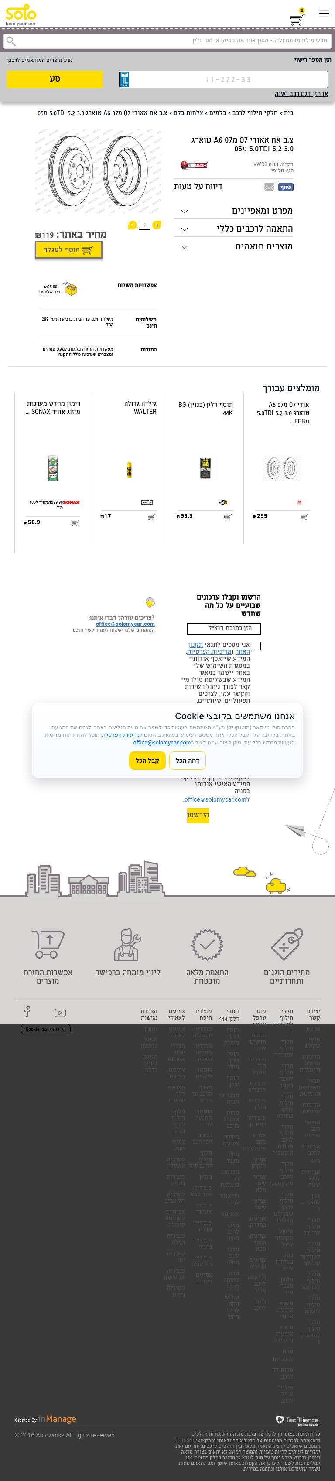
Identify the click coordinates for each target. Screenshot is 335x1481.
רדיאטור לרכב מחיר (256, 1284)
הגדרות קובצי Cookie (46, 1029)
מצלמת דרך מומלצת (229, 1179)
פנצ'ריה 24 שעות (174, 1274)
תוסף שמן (232, 1082)
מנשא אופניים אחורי (284, 1311)
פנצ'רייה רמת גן (256, 1122)
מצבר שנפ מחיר (232, 1256)
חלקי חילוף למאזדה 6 (283, 1022)
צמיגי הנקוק (259, 1163)
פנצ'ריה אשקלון (176, 1163)
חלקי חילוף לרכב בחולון (177, 1122)
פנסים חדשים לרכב (258, 1042)
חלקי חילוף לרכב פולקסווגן (281, 1174)
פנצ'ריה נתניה (176, 1181)
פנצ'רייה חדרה (202, 1226)
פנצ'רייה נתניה (202, 1244)
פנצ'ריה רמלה (176, 1239)
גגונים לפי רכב (202, 1139)
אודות (313, 1029)
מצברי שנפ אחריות (176, 1053)
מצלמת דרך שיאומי (176, 1095)
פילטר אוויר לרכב (285, 1395)
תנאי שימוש (312, 1043)
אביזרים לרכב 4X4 (310, 1154)
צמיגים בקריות (203, 1279)
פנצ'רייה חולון (256, 1104)
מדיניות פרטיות (311, 1109)
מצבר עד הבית (228, 1099)
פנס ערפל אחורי (259, 1018)
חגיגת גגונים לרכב (150, 1064)
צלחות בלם (188, 113)
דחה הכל (187, 760)
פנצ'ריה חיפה (203, 1015)
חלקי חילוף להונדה (311, 1227)
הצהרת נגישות (148, 1015)
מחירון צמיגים (231, 1140)
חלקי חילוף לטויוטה (310, 1281)
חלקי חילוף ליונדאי (311, 1305)
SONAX (230, 1215)
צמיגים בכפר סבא (258, 1243)
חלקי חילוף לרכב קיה (200, 1160)
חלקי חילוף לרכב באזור (286, 1076)
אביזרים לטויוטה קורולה (175, 1219)
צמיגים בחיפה (177, 1074)
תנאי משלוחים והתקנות (309, 1088)
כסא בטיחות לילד (284, 1263)
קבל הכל (147, 760)
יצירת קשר (313, 1015)
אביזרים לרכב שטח (310, 1179)
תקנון (150, 1029)
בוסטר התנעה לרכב (203, 1119)
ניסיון (205, 1177)
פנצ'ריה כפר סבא (201, 1191)
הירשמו (198, 816)
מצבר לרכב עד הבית (201, 1095)
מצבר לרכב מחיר (232, 1232)
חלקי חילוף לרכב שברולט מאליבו (283, 1208)
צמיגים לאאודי (176, 1015)
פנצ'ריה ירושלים (202, 1032)
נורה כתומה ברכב (231, 1280)
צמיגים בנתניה (258, 1263)
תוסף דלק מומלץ (231, 1037)
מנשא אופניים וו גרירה (283, 1335)
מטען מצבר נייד (286, 1287)
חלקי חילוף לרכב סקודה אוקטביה (282, 1140)
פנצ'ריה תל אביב (175, 1198)
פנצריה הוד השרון (257, 1066)
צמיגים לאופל (177, 1032)
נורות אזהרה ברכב (231, 1120)
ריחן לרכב (260, 1305)
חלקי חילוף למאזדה (283, 1049)
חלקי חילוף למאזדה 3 (310, 1333)
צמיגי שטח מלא (259, 1184)
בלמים (217, 113)
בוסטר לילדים (204, 1074)
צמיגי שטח (259, 1204)
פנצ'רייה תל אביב (202, 1261)
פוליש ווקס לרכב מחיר (232, 1308)
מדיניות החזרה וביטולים (310, 1064)
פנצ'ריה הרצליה (257, 1087)
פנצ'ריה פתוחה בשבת (203, 1053)
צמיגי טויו (178, 1146)
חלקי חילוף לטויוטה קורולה (310, 1254)
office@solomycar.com (215, 800)
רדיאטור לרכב (229, 1199)
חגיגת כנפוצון (148, 1043)
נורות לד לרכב (283, 1374)
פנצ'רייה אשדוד (202, 1209)
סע (55, 80)
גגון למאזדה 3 (310, 1203)
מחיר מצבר (232, 1158)
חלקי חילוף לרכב (255, 113)
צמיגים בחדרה (258, 1222)
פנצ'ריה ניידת (176, 1292)
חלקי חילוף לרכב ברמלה (285, 1107)
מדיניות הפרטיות (209, 652)
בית (289, 113)
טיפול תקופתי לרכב (284, 1239)
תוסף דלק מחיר (232, 1061)
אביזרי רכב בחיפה (312, 1130)
